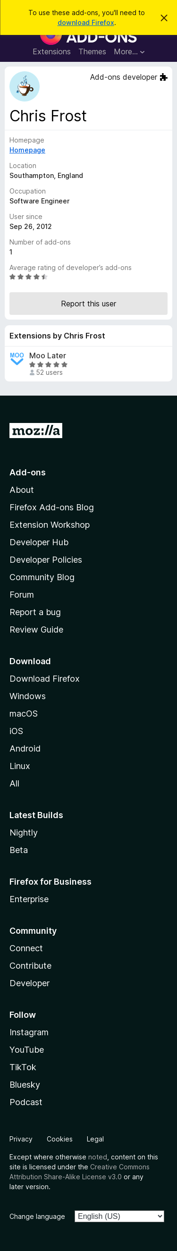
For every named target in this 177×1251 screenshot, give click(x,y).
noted (97, 1157)
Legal (95, 1139)
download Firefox (86, 22)
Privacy (21, 1139)
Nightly (23, 832)
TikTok (22, 1067)
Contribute (30, 966)
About (21, 490)
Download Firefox (44, 679)
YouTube (26, 1050)
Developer (29, 983)
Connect (26, 948)
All (14, 783)
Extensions (52, 51)
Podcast (25, 1102)
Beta (18, 850)
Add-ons (27, 472)
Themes (92, 51)
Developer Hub (38, 542)
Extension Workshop (49, 525)
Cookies (60, 1139)
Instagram (29, 1032)
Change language (37, 1216)
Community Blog (42, 577)
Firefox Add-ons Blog (51, 507)
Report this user (88, 303)
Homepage (27, 150)
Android (25, 748)
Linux (19, 766)
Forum (21, 595)
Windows (27, 696)
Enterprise (29, 899)
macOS (23, 713)
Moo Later (47, 355)
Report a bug (35, 612)
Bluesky (24, 1085)
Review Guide (36, 629)
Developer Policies (45, 560)
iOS (16, 731)
